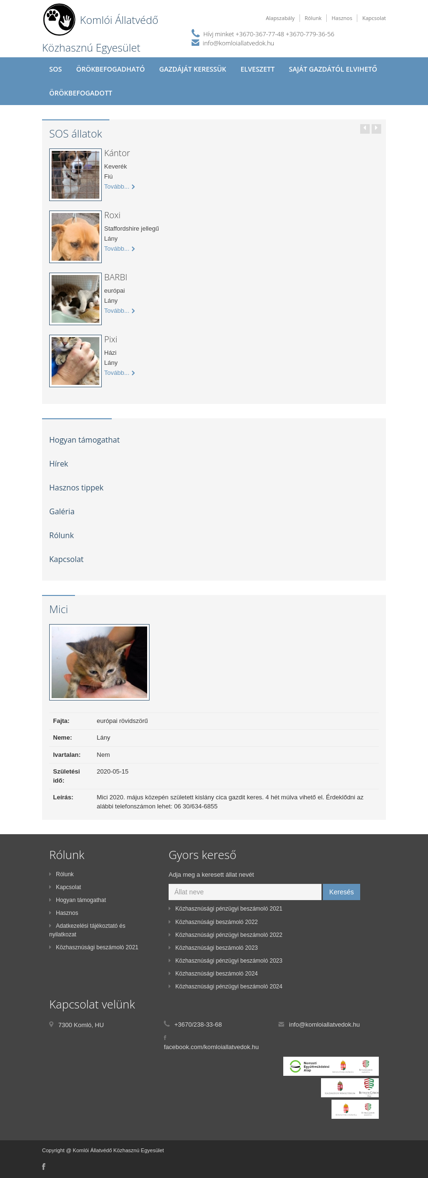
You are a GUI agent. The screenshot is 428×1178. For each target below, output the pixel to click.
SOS (55, 69)
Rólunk (313, 17)
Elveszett (257, 69)
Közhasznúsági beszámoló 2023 (213, 948)
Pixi (111, 339)
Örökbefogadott (80, 92)
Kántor (117, 153)
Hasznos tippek (76, 487)
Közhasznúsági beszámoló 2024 (213, 973)
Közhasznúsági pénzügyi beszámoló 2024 (225, 986)
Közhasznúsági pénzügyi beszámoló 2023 (225, 960)
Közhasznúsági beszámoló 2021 (94, 947)
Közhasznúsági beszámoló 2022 (213, 922)
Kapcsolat (374, 17)
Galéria (62, 511)
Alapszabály (280, 17)
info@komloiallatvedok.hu (239, 43)
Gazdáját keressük (192, 69)
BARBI (116, 277)
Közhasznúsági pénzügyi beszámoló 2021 (225, 908)
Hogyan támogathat (84, 440)
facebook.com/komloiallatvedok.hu (211, 1047)
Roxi (112, 215)
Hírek (58, 463)
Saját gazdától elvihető (333, 69)
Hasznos (342, 17)
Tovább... (119, 187)
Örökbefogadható (110, 69)
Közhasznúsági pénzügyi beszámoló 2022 (225, 935)
